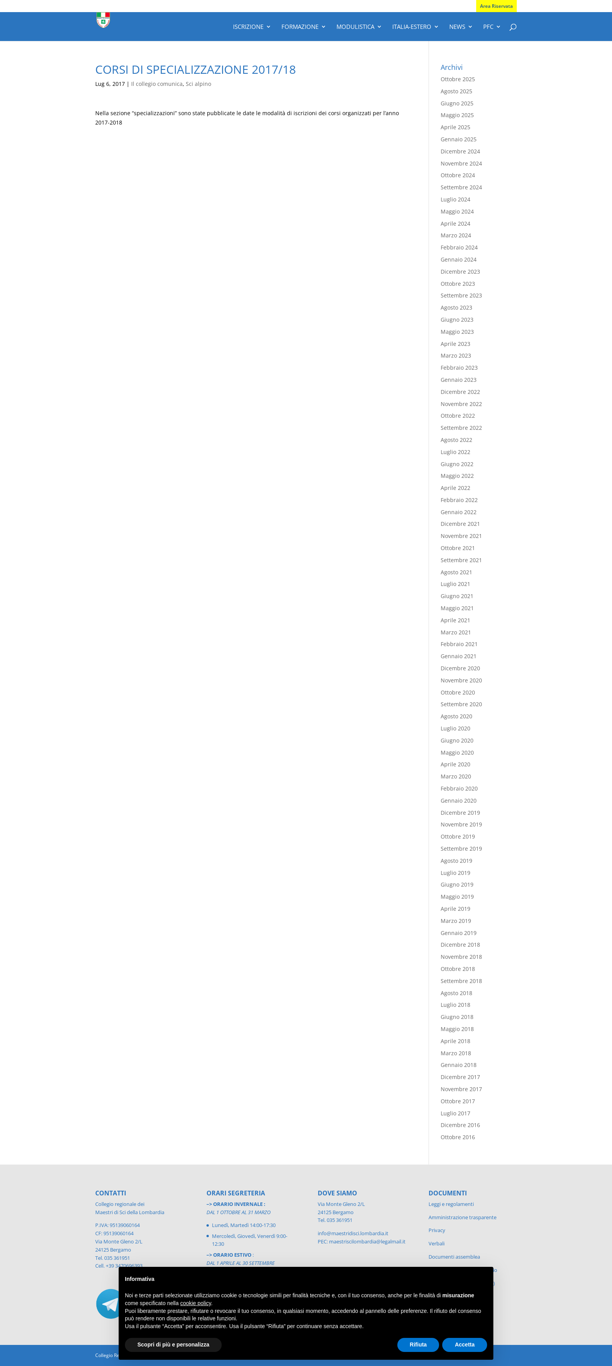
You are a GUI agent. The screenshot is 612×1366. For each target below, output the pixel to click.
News (457, 27)
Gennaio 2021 (459, 656)
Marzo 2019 (456, 920)
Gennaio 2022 (459, 512)
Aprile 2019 (455, 908)
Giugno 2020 (457, 740)
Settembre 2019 (461, 848)
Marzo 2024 (456, 235)
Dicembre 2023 (460, 271)
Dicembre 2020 (460, 668)
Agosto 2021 (456, 572)
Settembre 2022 (461, 427)
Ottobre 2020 (458, 692)
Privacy (437, 1230)
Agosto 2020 (456, 716)
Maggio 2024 (457, 211)
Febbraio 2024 (459, 247)
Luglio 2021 (455, 584)
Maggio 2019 (457, 896)
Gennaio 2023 (459, 379)
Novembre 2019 (461, 824)
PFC (488, 27)
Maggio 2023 (457, 331)
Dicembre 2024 (460, 151)
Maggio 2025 (457, 115)
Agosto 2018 (456, 993)
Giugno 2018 (457, 1016)
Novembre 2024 (461, 163)
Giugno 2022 (457, 464)
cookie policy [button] (195, 1303)
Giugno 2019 (457, 884)
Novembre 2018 (461, 956)
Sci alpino (198, 83)
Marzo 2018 (456, 1053)
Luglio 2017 (455, 1113)
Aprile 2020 (455, 764)
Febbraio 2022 (459, 500)
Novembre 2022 (461, 404)
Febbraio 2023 (459, 367)
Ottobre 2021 (458, 548)
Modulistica (355, 27)
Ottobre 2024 (458, 175)
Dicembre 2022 (460, 391)
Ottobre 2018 (458, 968)
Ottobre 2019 (458, 836)
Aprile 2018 (455, 1041)
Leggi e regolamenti (451, 1203)
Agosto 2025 (456, 91)
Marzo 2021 (456, 632)
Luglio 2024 (455, 199)
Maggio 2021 (457, 608)
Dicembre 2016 (460, 1125)
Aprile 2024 (455, 223)
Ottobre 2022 (458, 415)
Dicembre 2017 (460, 1077)
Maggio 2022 (457, 475)
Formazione (299, 27)
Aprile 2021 (455, 620)
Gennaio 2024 (459, 259)
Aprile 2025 (455, 127)
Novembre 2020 (461, 680)
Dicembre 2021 (460, 523)
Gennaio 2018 (459, 1065)
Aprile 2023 (455, 343)
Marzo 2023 (456, 355)
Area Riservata (496, 6)
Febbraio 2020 (459, 788)
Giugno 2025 (457, 103)
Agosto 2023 (456, 307)
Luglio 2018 (455, 1004)
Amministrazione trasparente (462, 1217)
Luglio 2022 (455, 452)
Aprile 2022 (455, 488)
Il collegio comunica (157, 83)
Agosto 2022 (456, 439)
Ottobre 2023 (458, 283)
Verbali (437, 1243)
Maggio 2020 (457, 752)
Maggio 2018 (457, 1029)
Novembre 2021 (461, 536)
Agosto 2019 (456, 860)
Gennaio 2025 (459, 139)
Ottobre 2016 (458, 1137)
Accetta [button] (465, 1344)
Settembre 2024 (461, 187)
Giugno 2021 (457, 596)
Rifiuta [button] (418, 1344)
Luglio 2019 (455, 872)
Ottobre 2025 (458, 79)
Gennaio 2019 (459, 933)
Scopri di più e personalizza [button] (173, 1344)
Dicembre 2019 (460, 812)
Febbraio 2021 (459, 644)
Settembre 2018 (461, 981)
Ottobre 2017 (458, 1101)
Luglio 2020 (455, 728)
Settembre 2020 (461, 704)
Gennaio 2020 (459, 800)
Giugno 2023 (457, 319)
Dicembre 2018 (460, 944)
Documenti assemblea (454, 1256)
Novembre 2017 (461, 1089)
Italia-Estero (411, 27)
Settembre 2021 (461, 560)
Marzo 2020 (456, 776)
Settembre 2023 (461, 295)
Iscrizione (248, 27)
